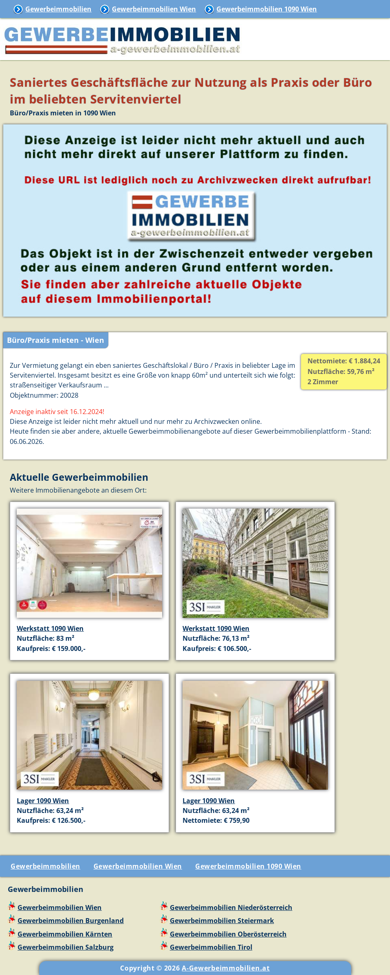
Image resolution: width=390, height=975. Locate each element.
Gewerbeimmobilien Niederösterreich (231, 907)
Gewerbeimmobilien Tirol (211, 947)
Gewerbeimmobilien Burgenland (71, 920)
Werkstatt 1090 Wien (50, 628)
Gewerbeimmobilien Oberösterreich (228, 934)
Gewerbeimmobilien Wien (154, 9)
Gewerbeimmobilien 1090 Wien (266, 9)
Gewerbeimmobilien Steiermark (222, 920)
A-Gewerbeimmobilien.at (226, 968)
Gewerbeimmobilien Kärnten (65, 934)
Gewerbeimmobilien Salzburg (66, 947)
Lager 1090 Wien (43, 800)
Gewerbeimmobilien (58, 9)
